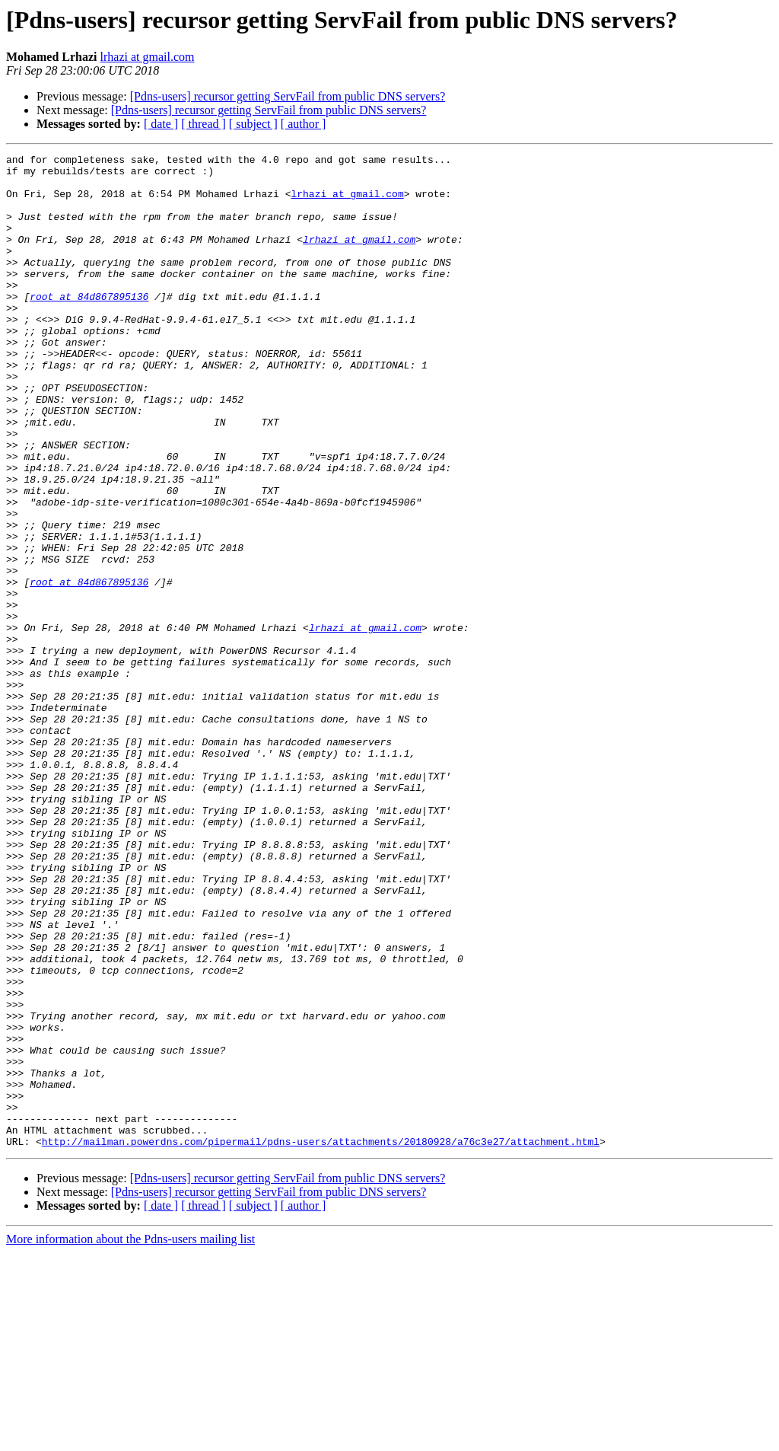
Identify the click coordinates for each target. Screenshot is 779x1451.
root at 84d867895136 (89, 326)
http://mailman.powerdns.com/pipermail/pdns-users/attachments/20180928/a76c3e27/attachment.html (320, 1340)
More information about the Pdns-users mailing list (130, 1437)
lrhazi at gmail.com (147, 56)
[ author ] (303, 123)
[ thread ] (203, 123)
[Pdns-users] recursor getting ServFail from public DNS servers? (288, 96)
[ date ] (161, 123)
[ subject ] (253, 123)
